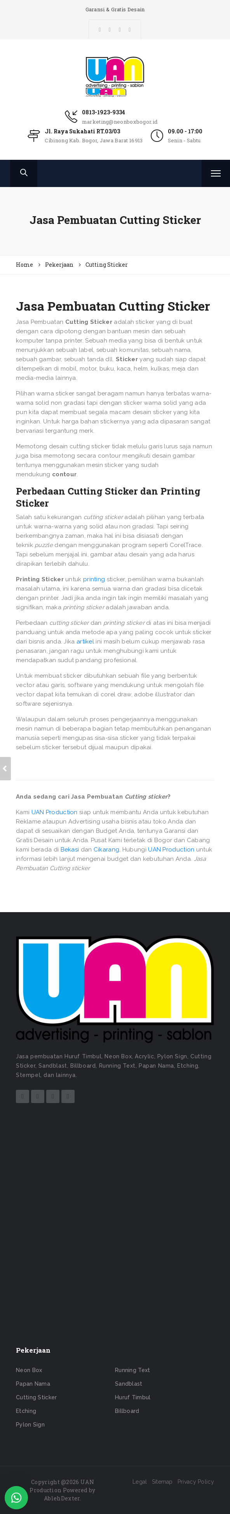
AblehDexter (62, 1498)
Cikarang (106, 849)
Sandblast (129, 1384)
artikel (85, 641)
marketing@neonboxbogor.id (120, 121)
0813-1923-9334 (103, 112)
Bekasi (70, 849)
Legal (139, 1482)
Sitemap (162, 1482)
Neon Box (29, 1370)
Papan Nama (33, 1384)
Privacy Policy (196, 1482)
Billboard (127, 1411)
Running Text (132, 1370)
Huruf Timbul (133, 1397)
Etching (26, 1411)
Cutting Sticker (36, 1397)
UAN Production (54, 812)
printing (94, 579)
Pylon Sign (30, 1424)
